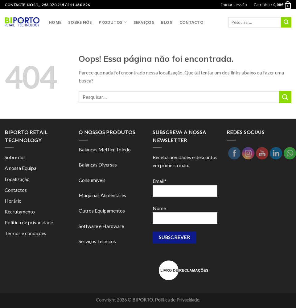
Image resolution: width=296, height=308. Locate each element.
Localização (17, 179)
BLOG (167, 22)
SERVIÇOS (144, 22)
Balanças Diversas (98, 164)
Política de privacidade (29, 222)
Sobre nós (15, 157)
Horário (13, 201)
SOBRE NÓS (80, 22)
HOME (55, 22)
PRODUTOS (113, 22)
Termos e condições (25, 233)
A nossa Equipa (20, 168)
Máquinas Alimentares (102, 195)
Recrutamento (20, 211)
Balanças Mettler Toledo (105, 149)
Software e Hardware (101, 226)
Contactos (16, 190)
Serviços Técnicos (97, 241)
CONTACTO (191, 22)
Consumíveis (92, 180)
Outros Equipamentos (102, 210)
